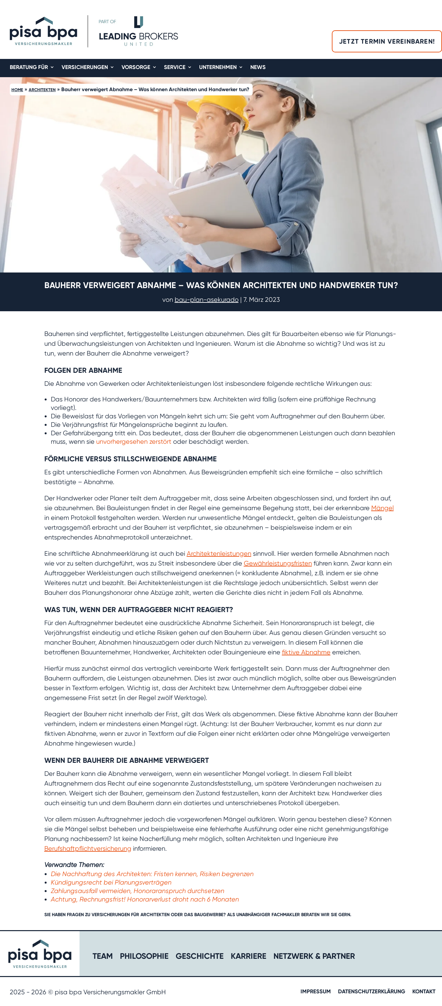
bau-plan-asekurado (207, 299)
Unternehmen (218, 67)
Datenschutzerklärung (371, 992)
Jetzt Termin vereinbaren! (387, 41)
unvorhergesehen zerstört (133, 441)
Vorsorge (136, 67)
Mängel (382, 508)
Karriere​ (248, 957)
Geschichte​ (200, 957)
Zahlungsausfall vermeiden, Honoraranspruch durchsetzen (137, 891)
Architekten (42, 89)
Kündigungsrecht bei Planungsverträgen (111, 882)
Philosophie (144, 957)
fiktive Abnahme (306, 652)
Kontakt (423, 992)
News (258, 67)
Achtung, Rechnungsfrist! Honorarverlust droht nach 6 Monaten (145, 899)
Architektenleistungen (219, 553)
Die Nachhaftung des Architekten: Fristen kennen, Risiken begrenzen (152, 874)
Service (174, 67)
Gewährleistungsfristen (278, 563)
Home (17, 89)
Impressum (316, 992)
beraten (310, 914)
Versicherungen (85, 67)
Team (103, 957)
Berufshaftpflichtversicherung (87, 848)
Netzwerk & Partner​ (314, 957)
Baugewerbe (208, 914)
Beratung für (29, 67)
